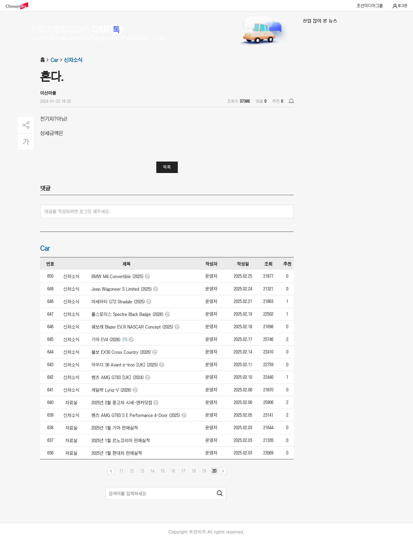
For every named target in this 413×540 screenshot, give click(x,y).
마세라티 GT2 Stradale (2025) (118, 301)
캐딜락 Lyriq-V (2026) (111, 390)
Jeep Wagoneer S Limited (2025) (121, 289)
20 (214, 471)
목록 (167, 167)
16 (173, 471)
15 (163, 471)
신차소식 (73, 60)
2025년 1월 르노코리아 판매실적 (120, 440)
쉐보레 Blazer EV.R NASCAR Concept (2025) (132, 327)
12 (132, 471)
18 (194, 471)
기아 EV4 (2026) (106, 339)
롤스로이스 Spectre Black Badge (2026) (127, 314)
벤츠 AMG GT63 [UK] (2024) (117, 377)
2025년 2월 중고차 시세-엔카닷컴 (121, 402)
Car (57, 60)
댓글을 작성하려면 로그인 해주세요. (77, 211)
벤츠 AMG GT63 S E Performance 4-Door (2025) (135, 415)
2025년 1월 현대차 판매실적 (116, 453)
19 (204, 471)
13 (142, 471)
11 (121, 471)
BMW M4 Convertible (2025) (117, 276)
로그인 (399, 6)
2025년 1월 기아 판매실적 (114, 428)
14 (152, 471)
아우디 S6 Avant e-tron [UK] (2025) (124, 365)
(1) (125, 339)
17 (183, 471)
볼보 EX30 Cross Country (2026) (121, 352)
